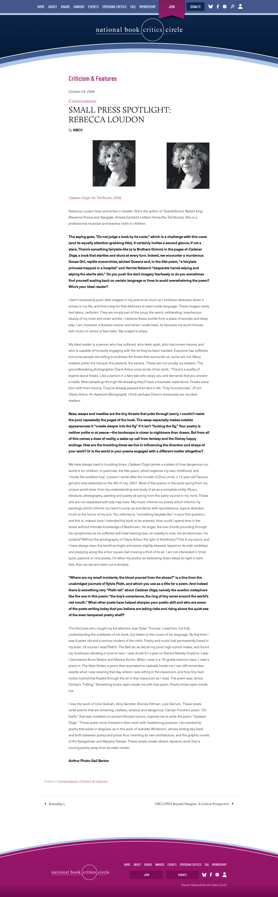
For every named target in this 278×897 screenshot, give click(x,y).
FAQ (133, 6)
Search (232, 6)
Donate (195, 6)
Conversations (82, 101)
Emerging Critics (115, 6)
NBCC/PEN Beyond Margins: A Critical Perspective (192, 804)
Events (93, 6)
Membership (147, 6)
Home (40, 6)
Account (240, 6)
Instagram (225, 6)
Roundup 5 (57, 804)
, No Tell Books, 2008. (95, 197)
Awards (79, 6)
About (52, 6)
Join (172, 6)
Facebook (218, 6)
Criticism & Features (93, 78)
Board (65, 6)
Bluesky (210, 6)
